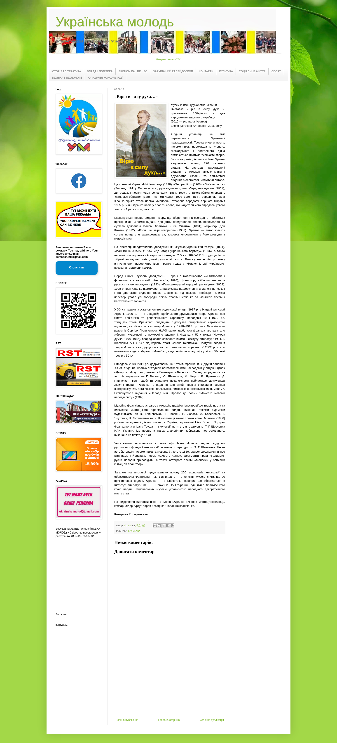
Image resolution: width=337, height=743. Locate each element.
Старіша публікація (212, 720)
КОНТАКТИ (206, 71)
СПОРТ (276, 71)
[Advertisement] (170, 684)
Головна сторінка (169, 720)
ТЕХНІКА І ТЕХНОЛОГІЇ (67, 77)
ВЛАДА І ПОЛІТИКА (100, 71)
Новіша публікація (126, 720)
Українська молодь (115, 21)
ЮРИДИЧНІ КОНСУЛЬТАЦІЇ (105, 77)
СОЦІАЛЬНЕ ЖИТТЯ (252, 71)
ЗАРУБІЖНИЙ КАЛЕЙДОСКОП (173, 71)
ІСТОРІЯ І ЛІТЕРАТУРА (66, 71)
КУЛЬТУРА (226, 71)
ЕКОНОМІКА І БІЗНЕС (133, 71)
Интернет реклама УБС (168, 59)
